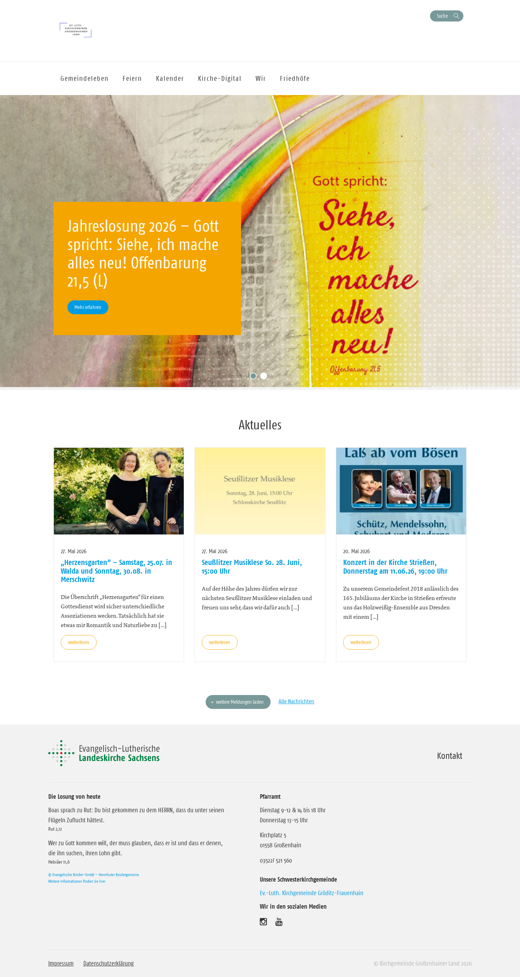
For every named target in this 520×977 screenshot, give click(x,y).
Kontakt (449, 755)
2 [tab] (265, 377)
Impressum (61, 963)
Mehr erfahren (87, 307)
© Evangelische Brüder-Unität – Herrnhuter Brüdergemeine (93, 874)
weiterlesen (78, 642)
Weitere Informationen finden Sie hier (76, 881)
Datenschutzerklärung (108, 963)
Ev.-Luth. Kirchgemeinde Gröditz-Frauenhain (311, 893)
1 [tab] (255, 377)
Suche (442, 15)
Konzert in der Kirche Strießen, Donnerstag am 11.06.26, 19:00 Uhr (395, 566)
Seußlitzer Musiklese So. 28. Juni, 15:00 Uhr (252, 566)
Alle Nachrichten (296, 701)
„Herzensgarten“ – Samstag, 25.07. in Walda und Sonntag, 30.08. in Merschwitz (116, 570)
